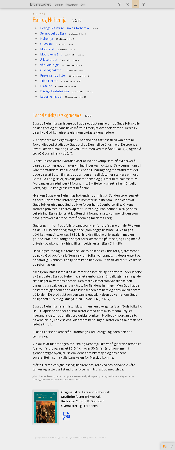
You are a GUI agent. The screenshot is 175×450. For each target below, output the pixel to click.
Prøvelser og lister (53, 75)
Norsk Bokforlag (51, 437)
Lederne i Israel (51, 96)
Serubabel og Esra (53, 33)
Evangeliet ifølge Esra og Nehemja (64, 28)
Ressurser (72, 4)
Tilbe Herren (49, 81)
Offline (101, 437)
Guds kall (46, 44)
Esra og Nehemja (49, 19)
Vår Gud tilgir (49, 65)
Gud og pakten (51, 70)
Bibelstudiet (40, 4)
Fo (165, 446)
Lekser (59, 4)
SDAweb (92, 437)
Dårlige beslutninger (54, 91)
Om (83, 4)
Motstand (47, 49)
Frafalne (46, 86)
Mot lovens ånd (51, 54)
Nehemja (46, 38)
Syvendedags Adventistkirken (73, 437)
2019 (42, 14)
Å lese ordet (48, 60)
